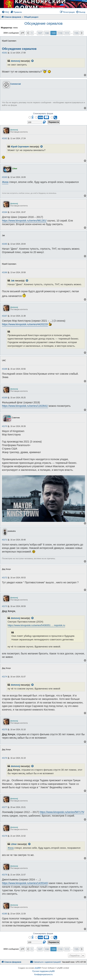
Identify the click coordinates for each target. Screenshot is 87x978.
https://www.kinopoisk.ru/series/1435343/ (25, 883)
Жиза (5, 182)
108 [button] (47, 33)
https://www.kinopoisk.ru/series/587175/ (62, 812)
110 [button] (60, 33)
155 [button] (76, 33)
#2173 (4, 606)
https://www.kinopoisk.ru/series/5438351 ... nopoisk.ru (36, 625)
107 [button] (40, 33)
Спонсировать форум (43, 113)
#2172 (4, 578)
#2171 (4, 540)
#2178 (4, 836)
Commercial (15, 84)
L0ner (14, 844)
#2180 (4, 914)
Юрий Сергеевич (20, 146)
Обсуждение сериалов (43, 23)
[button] (22, 33)
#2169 (4, 398)
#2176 (4, 758)
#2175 (4, 730)
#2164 (4, 212)
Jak (12, 280)
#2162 (4, 138)
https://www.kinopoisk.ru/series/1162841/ (25, 405)
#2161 (4, 53)
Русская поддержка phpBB (43, 971)
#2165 (4, 244)
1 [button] (32, 33)
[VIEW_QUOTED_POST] (32, 61)
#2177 (4, 807)
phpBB (37, 968)
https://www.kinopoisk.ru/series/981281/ (24, 220)
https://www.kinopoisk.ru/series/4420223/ (25, 324)
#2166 (4, 272)
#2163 (4, 177)
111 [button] (67, 33)
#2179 (4, 875)
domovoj (15, 61)
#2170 (4, 426)
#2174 (4, 677)
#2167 (4, 316)
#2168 (4, 369)
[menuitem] (5, 12)
